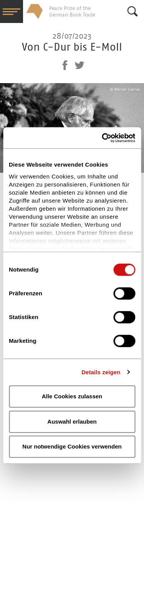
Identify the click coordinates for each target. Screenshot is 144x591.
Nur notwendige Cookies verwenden (71, 446)
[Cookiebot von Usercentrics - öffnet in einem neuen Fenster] (102, 138)
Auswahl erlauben (71, 421)
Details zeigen (100, 372)
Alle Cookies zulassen (72, 396)
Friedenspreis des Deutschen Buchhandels (34, 11)
